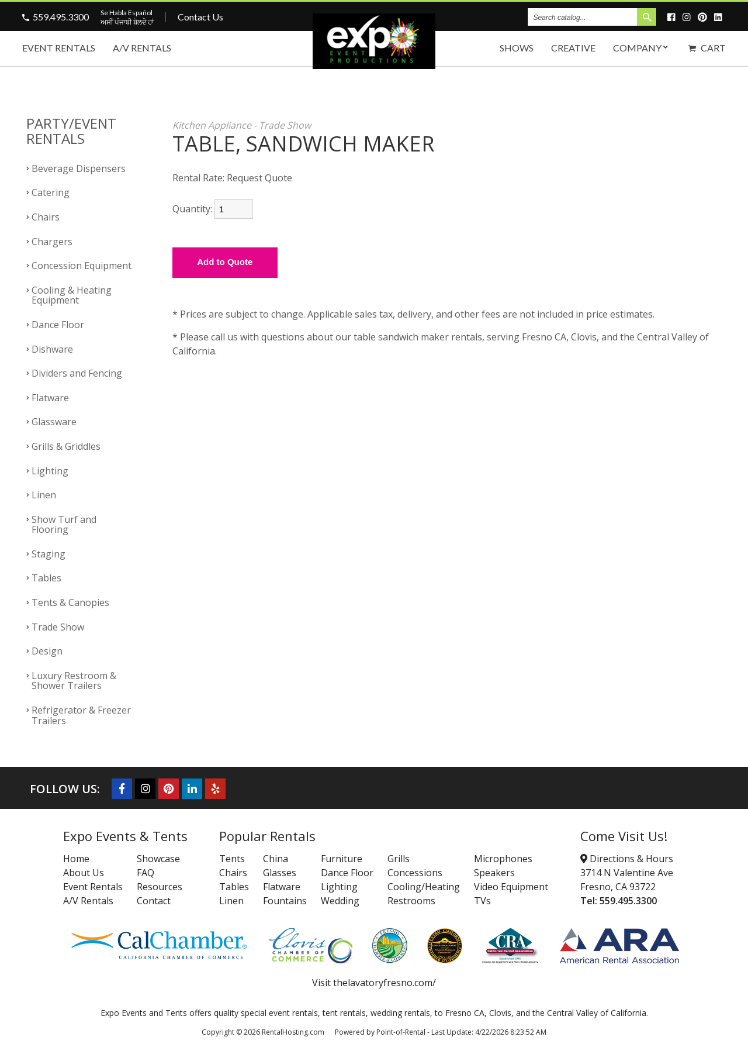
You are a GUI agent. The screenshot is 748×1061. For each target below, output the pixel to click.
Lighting (50, 470)
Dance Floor (58, 324)
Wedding (340, 900)
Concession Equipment (81, 265)
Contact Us (200, 16)
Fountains (285, 900)
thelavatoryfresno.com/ (384, 982)
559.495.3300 (61, 16)
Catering (51, 192)
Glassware (54, 421)
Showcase (158, 858)
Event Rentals (58, 47)
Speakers (494, 872)
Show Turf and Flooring (64, 524)
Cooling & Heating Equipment (72, 295)
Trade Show (58, 627)
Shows (517, 47)
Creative (573, 47)
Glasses (279, 872)
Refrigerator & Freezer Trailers (81, 715)
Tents (232, 858)
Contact (154, 900)
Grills (398, 858)
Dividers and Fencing (77, 373)
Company (642, 47)
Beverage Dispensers (79, 168)
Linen (44, 494)
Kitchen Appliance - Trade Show (241, 125)
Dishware (52, 349)
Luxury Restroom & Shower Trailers (74, 681)
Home (76, 858)
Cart (707, 47)
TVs (482, 900)
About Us (83, 872)
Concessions (414, 872)
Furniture (341, 858)
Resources (159, 886)
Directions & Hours (626, 858)
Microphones (503, 858)
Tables (46, 577)
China (275, 858)
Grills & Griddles (66, 446)
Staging (48, 553)
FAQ (145, 872)
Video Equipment (511, 886)
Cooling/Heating (423, 886)
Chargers (52, 241)
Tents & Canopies (70, 602)
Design (47, 651)
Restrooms (411, 900)
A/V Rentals (142, 47)
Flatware (50, 397)
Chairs (46, 217)
